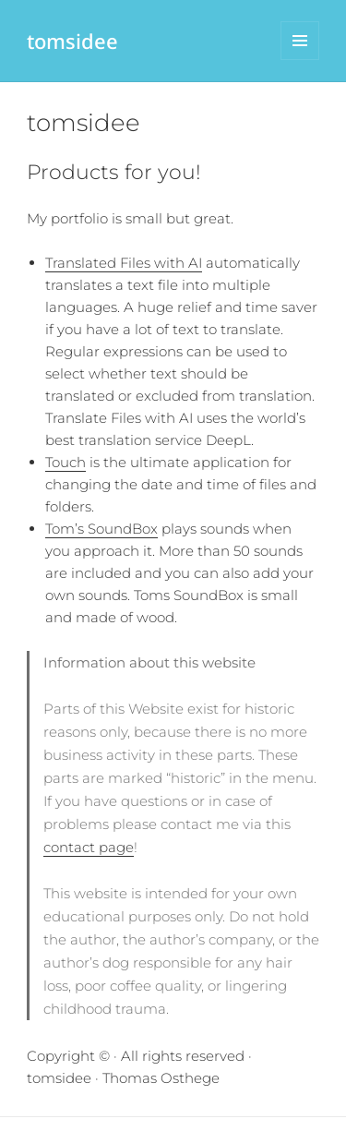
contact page (88, 847)
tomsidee (72, 40)
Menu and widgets (300, 59)
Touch (65, 462)
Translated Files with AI (123, 262)
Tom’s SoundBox (101, 528)
